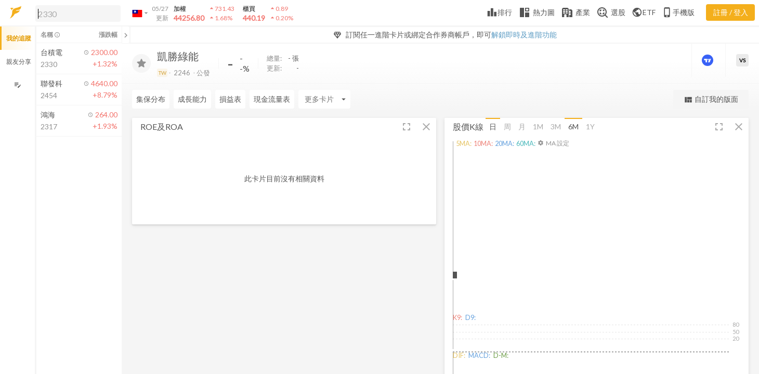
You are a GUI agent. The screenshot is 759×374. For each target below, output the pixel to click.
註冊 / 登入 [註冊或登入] (730, 12)
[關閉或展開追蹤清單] (125, 34)
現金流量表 (272, 99)
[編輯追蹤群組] (17, 85)
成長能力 (192, 99)
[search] (78, 13)
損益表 (230, 99)
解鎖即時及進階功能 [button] (524, 34)
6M (573, 126)
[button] (76, 13)
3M (556, 126)
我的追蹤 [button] (18, 38)
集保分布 (150, 99)
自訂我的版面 (711, 99)
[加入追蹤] (141, 63)
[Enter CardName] (324, 99)
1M (538, 126)
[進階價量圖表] (708, 60)
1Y (590, 126)
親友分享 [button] (18, 61)
